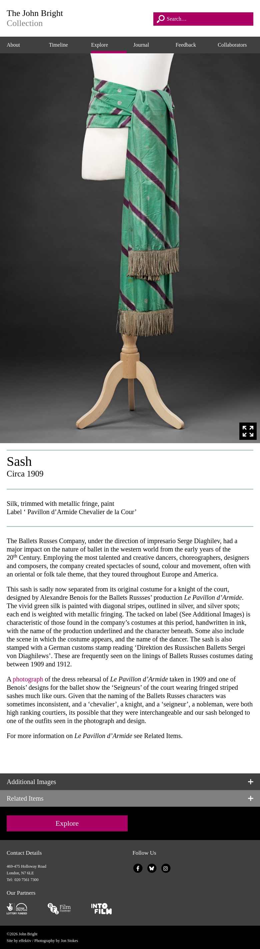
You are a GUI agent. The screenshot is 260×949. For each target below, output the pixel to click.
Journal (141, 45)
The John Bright (78, 18)
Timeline (58, 45)
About (13, 45)
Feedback (186, 45)
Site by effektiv (19, 940)
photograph (28, 679)
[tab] (130, 781)
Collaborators (232, 45)
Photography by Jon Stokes (56, 940)
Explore (99, 45)
